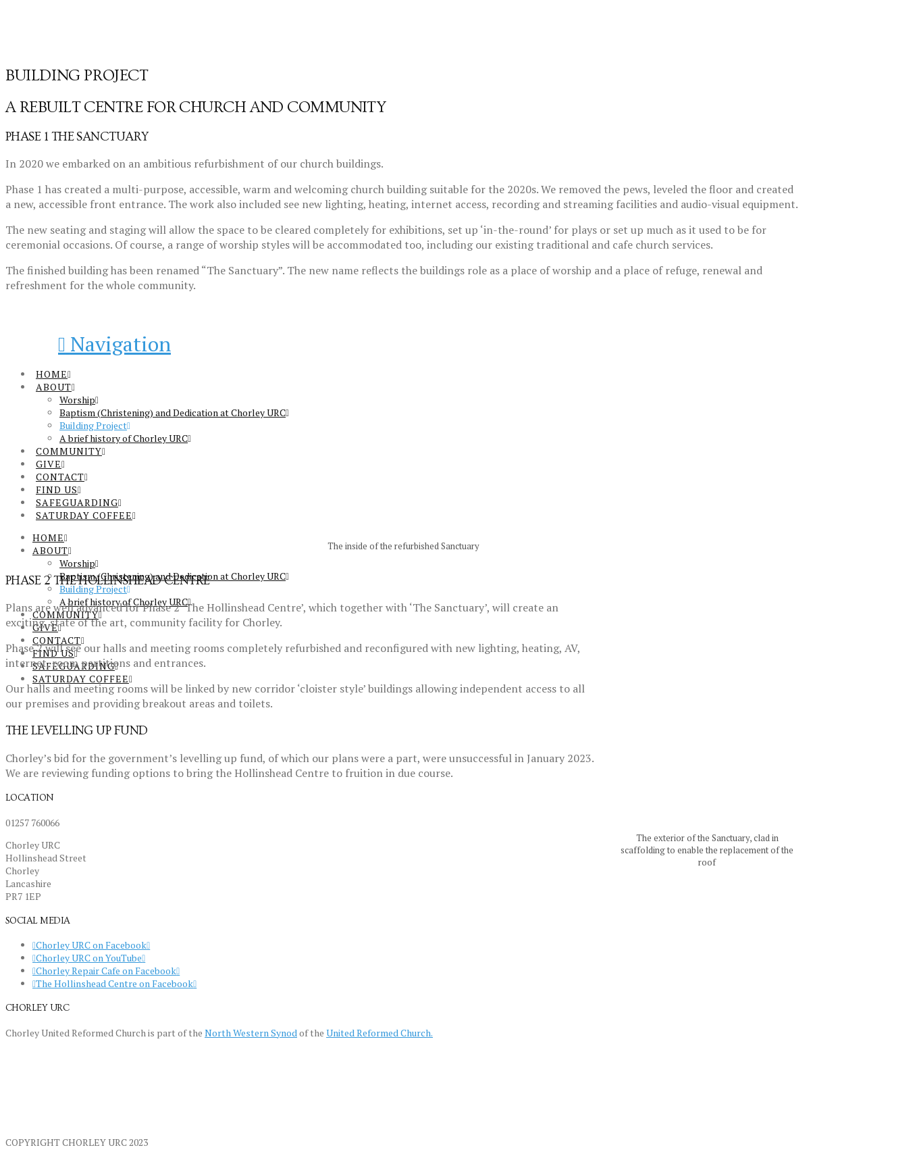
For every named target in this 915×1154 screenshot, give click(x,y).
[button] (114, 343)
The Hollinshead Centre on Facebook (114, 983)
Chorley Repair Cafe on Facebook (106, 970)
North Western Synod (251, 1032)
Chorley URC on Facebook (91, 944)
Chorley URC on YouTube (88, 957)
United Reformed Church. (379, 1032)
